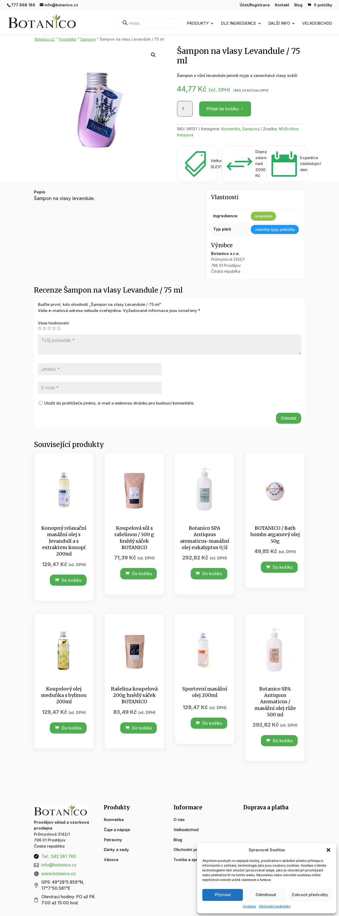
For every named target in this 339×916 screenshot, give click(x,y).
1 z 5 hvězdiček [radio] (40, 328)
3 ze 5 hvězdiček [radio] (49, 328)
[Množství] (185, 109)
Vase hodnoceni (53, 322)
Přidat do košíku (222, 108)
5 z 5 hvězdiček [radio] (59, 328)
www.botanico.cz (58, 873)
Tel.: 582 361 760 (58, 856)
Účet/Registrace (255, 5)
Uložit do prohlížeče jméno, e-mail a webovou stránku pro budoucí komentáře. (119, 403)
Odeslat (288, 418)
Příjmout (223, 894)
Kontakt (282, 5)
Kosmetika (67, 39)
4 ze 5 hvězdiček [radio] (54, 328)
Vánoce (111, 859)
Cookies (249, 906)
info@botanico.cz (59, 864)
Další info (279, 23)
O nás (179, 819)
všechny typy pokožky (275, 229)
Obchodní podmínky (275, 906)
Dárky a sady (116, 849)
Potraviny (113, 839)
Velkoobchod (317, 23)
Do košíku (68, 580)
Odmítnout (266, 894)
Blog (298, 5)
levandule (263, 216)
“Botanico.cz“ (44, 39)
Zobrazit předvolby (310, 894)
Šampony (88, 39)
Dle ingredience (238, 23)
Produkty (198, 23)
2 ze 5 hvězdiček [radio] (44, 328)
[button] (328, 850)
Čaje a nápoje (117, 829)
